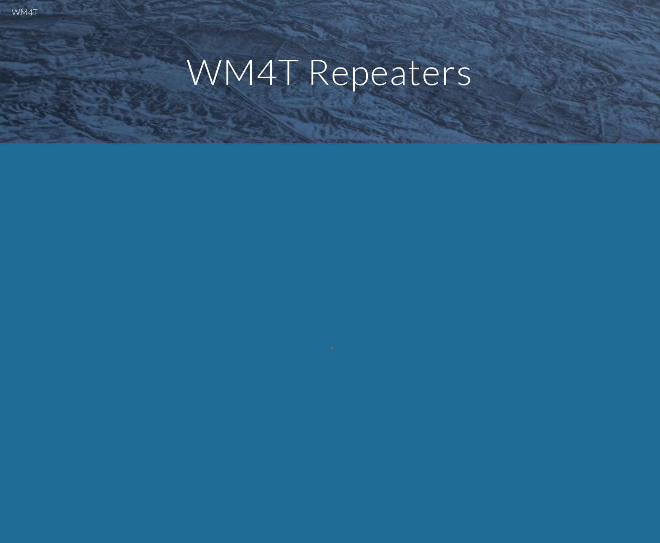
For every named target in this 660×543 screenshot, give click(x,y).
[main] (330, 71)
